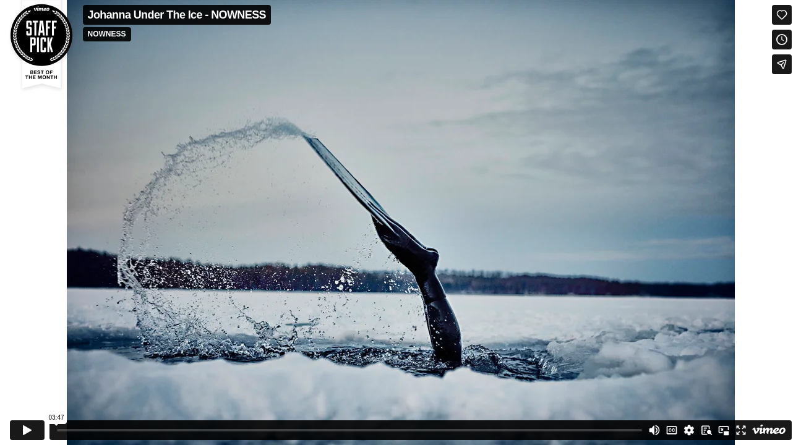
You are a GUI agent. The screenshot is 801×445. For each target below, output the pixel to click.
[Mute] (654, 430)
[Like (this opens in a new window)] (782, 15)
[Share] (782, 64)
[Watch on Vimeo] (769, 430)
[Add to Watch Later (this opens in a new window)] (782, 39)
